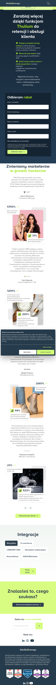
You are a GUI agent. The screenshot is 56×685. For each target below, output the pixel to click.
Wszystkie (11, 543)
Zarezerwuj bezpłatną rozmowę (27, 605)
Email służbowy (13, 112)
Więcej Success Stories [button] (27, 516)
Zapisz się (28, 7)
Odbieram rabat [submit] (16, 152)
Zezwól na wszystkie (45, 352)
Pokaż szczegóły (47, 347)
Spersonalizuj (27, 352)
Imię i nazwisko (13, 102)
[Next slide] (30, 508)
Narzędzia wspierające (35, 550)
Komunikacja (12, 556)
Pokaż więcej (27, 571)
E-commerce (26, 543)
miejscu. (23, 147)
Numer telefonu (13, 122)
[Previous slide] (25, 508)
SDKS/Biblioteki (30, 556)
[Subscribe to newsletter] (39, 626)
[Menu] (48, 3)
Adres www (11, 131)
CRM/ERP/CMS (13, 550)
